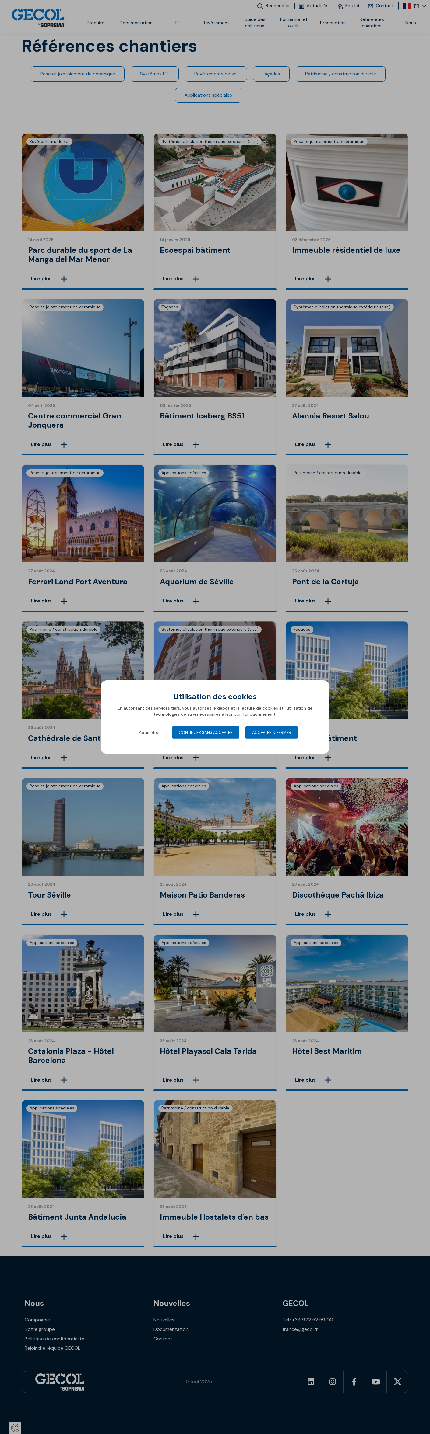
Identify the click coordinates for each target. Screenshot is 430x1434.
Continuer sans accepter (206, 732)
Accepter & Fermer (271, 732)
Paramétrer (149, 732)
